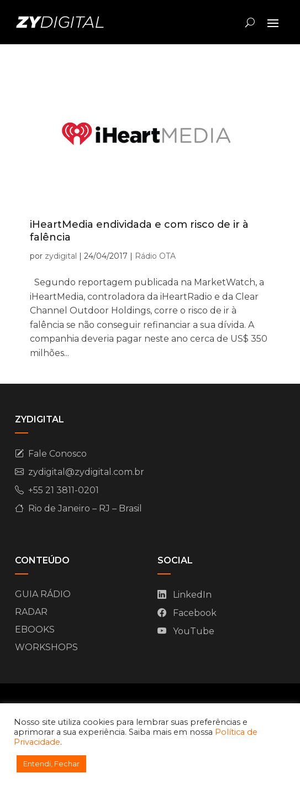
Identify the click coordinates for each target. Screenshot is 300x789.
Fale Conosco (57, 453)
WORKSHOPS (46, 647)
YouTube (193, 631)
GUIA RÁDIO (43, 594)
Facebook (195, 613)
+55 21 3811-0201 (63, 490)
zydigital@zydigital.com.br (86, 472)
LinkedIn (192, 594)
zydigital (61, 256)
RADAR (31, 612)
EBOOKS (35, 629)
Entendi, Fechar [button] (51, 763)
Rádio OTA (155, 256)
